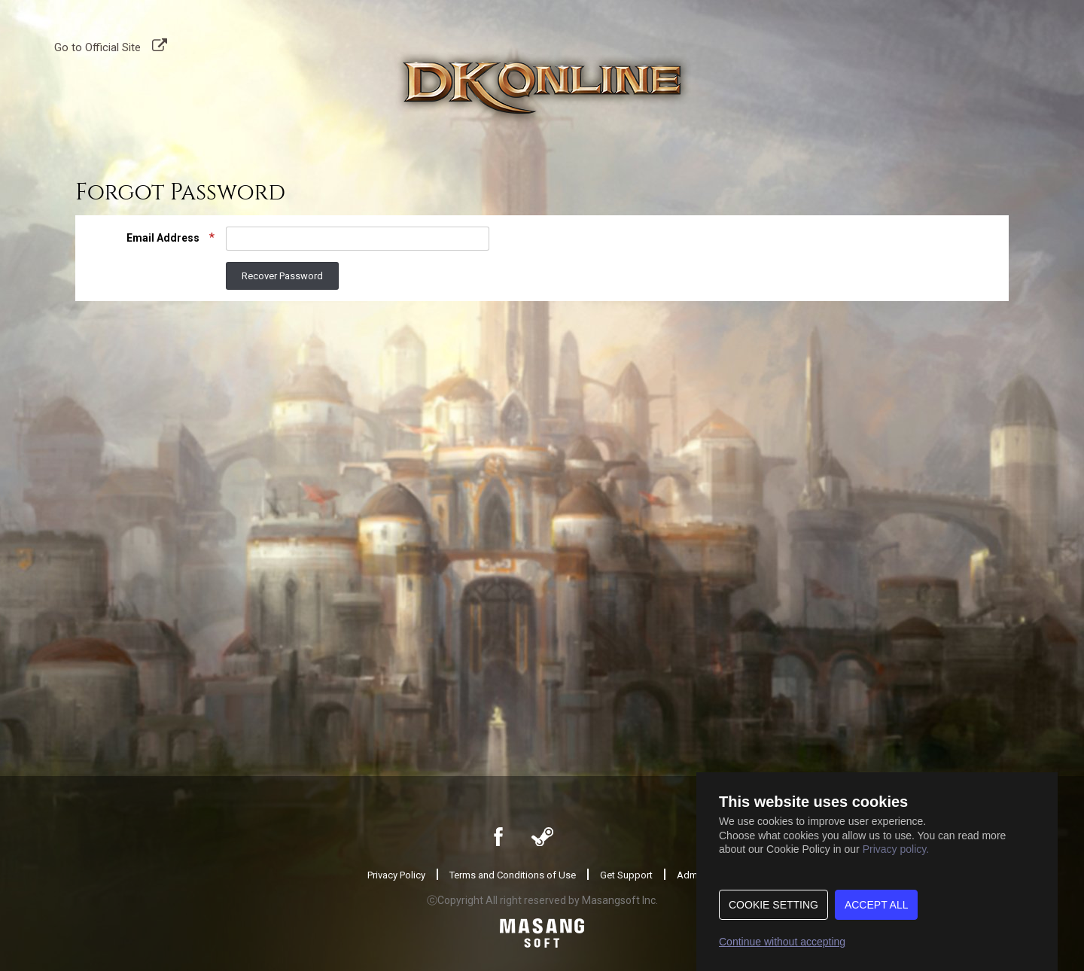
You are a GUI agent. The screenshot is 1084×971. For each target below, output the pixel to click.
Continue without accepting (782, 942)
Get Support (626, 875)
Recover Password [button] (282, 276)
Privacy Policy (396, 875)
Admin (691, 875)
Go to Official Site (97, 46)
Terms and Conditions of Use (512, 875)
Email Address (164, 238)
